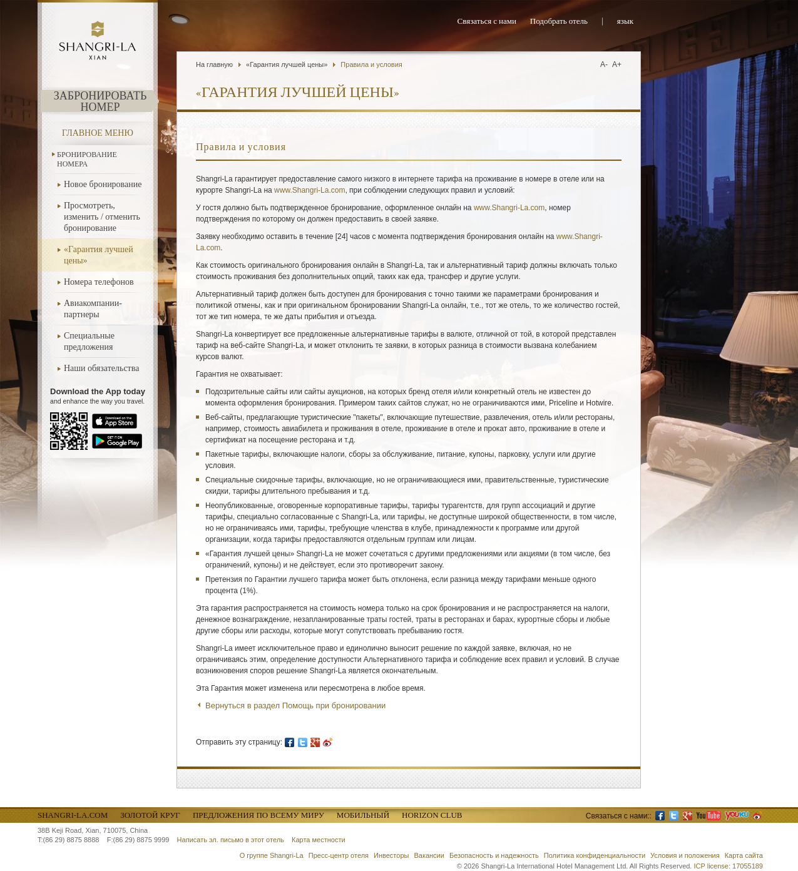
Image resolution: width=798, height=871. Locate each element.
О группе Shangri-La (272, 855)
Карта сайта (744, 855)
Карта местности (318, 839)
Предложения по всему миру (258, 815)
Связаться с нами (487, 22)
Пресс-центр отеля (339, 855)
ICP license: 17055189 (729, 866)
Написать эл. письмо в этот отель (230, 839)
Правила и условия (371, 64)
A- (604, 64)
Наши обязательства (101, 368)
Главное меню (97, 133)
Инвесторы (391, 855)
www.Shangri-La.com (309, 190)
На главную (214, 64)
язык (625, 22)
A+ (617, 64)
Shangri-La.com (73, 815)
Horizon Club (432, 815)
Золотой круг (150, 815)
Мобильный (363, 815)
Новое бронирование (102, 184)
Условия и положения (685, 855)
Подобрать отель (559, 22)
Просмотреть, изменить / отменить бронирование (102, 217)
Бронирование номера (87, 159)
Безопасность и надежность (494, 855)
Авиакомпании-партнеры (93, 308)
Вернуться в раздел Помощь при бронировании (295, 705)
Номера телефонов (99, 282)
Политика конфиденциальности (594, 855)
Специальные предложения (89, 341)
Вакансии (429, 855)
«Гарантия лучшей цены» (98, 255)
